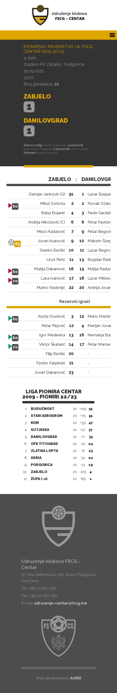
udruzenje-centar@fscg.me (60, 603)
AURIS (75, 678)
